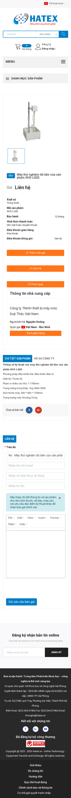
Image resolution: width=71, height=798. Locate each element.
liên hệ (58, 238)
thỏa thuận (12, 233)
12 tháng (59, 216)
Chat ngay (35, 284)
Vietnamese (55, 3)
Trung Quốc (13, 202)
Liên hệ (35, 268)
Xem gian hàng (36, 333)
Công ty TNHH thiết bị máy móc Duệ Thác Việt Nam (33, 311)
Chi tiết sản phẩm (17, 358)
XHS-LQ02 (12, 211)
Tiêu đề (11, 447)
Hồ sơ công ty (44, 358)
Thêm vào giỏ (35, 252)
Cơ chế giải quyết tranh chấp (34, 792)
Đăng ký (56, 652)
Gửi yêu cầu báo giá (21, 602)
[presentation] (11, 517)
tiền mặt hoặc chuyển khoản (22, 225)
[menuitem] (11, 518)
